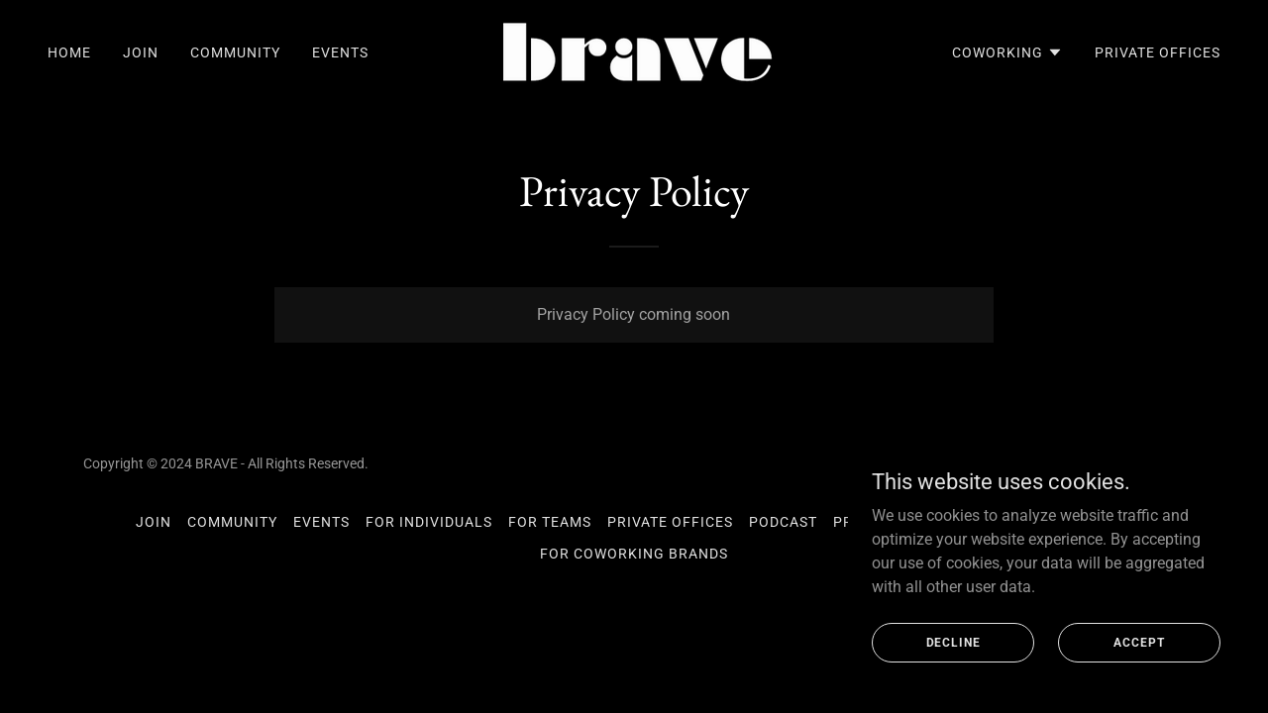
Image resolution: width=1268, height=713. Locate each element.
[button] (1007, 52)
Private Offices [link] (1157, 52)
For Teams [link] (549, 522)
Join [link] (140, 52)
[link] (634, 51)
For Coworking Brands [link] (634, 553)
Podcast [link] (783, 522)
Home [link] (69, 52)
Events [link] (340, 52)
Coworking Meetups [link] (1050, 522)
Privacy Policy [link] (893, 522)
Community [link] (235, 52)
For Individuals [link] (429, 522)
